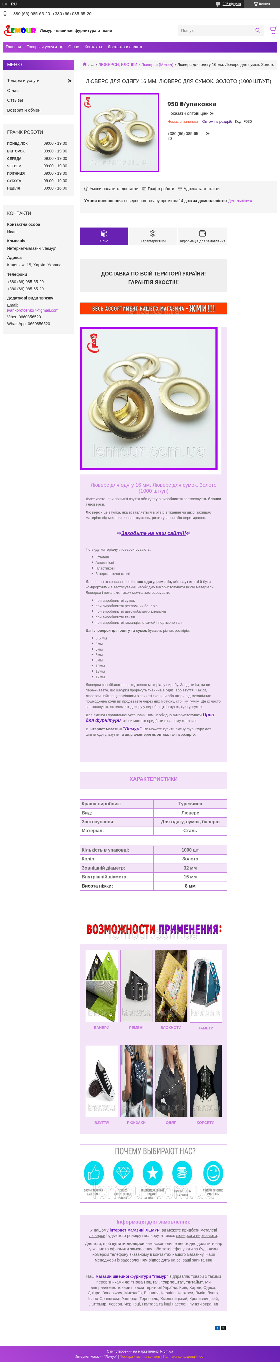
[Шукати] (257, 30)
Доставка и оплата (125, 47)
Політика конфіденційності (184, 1357)
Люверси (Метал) (157, 64)
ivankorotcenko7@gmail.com (33, 310)
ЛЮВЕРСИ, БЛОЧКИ (118, 64)
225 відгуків (232, 4)
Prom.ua (166, 1351)
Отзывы (15, 100)
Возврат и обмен (24, 110)
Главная (13, 47)
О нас (73, 47)
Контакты (93, 47)
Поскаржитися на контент (140, 1357)
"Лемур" (132, 728)
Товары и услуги (42, 47)
